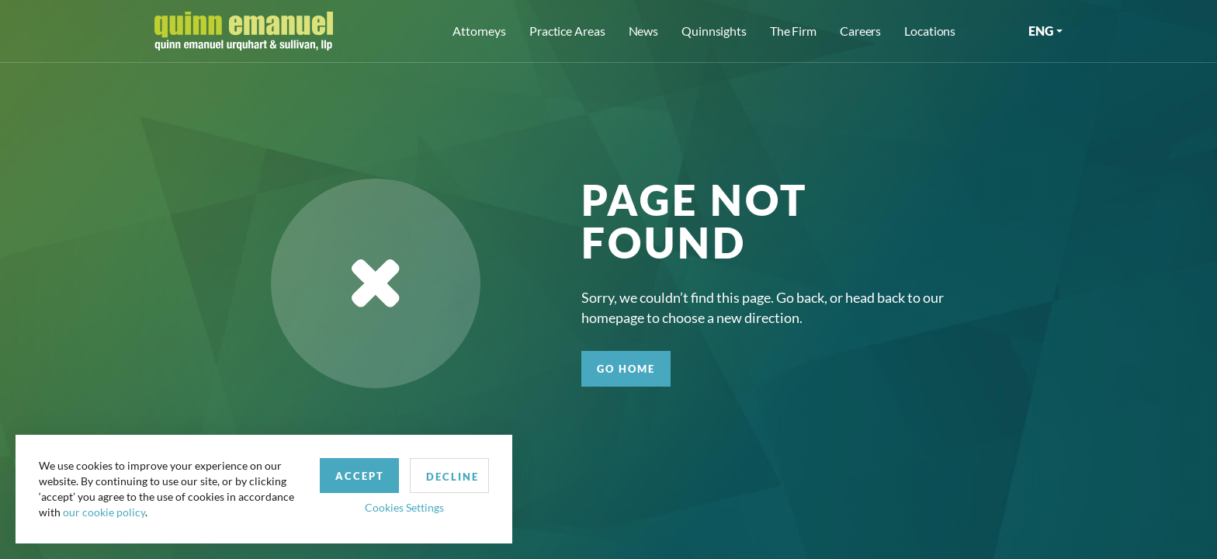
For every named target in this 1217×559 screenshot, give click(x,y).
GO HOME (626, 369)
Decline (452, 476)
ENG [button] (1040, 30)
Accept (359, 476)
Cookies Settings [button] (404, 507)
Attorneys (479, 30)
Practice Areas (567, 30)
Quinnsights (714, 30)
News (644, 30)
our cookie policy (104, 512)
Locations (929, 30)
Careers (860, 30)
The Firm (793, 30)
